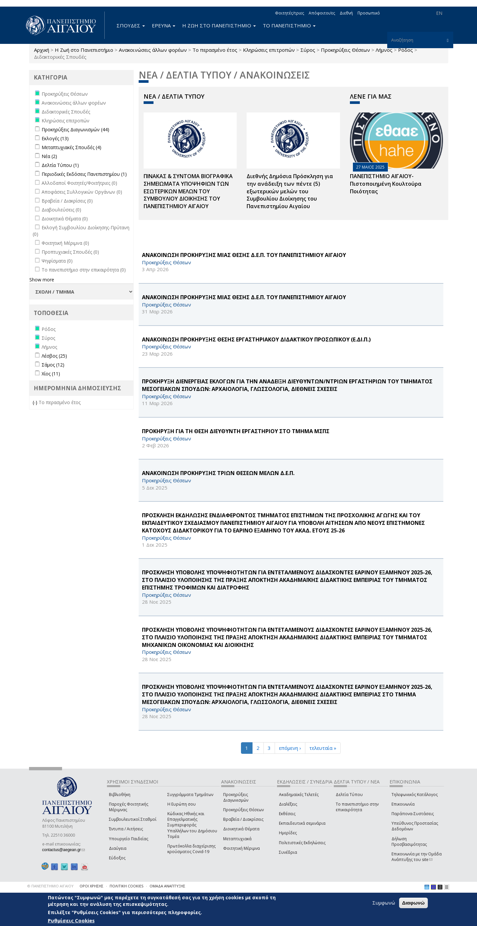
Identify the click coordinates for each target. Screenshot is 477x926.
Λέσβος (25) (54, 356)
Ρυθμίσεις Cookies (71, 920)
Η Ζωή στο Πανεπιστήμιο (84, 50)
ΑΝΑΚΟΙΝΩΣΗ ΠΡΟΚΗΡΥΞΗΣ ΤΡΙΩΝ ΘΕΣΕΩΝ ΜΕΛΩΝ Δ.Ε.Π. (218, 473)
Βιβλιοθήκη (119, 794)
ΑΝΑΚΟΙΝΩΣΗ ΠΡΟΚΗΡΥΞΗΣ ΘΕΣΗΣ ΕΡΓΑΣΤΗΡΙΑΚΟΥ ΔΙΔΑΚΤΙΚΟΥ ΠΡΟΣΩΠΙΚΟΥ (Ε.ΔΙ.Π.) (256, 339)
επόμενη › (290, 748)
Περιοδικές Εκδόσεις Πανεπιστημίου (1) (84, 174)
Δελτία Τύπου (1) (60, 165)
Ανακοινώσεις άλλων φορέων (153, 50)
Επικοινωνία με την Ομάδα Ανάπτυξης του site (417, 856)
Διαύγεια (117, 848)
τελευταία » (322, 748)
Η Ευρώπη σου (181, 804)
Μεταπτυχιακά (237, 839)
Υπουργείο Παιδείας (128, 839)
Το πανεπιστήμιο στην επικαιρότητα (357, 807)
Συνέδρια (288, 852)
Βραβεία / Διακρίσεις (243, 819)
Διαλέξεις (288, 804)
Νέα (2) (49, 156)
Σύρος (307, 50)
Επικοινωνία (403, 804)
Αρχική (41, 50)
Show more (41, 279)
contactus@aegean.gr (63, 849)
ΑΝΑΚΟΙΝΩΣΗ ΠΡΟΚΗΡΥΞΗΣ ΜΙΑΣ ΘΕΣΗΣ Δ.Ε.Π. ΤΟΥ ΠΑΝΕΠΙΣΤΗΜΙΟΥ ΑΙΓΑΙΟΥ (244, 255)
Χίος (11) (51, 373)
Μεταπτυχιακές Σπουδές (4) (71, 147)
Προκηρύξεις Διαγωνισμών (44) (75, 129)
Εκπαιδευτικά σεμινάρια (302, 823)
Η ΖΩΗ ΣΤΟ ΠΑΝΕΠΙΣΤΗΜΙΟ (219, 25)
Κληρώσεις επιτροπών (269, 50)
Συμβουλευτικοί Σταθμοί (132, 819)
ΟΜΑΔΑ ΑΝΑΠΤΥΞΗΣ (167, 885)
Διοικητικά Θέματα (241, 829)
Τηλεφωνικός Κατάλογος (415, 794)
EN (439, 13)
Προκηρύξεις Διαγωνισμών (235, 797)
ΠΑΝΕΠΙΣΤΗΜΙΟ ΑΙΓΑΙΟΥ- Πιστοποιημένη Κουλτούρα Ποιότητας (386, 184)
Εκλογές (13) (55, 138)
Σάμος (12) (53, 365)
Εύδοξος (117, 858)
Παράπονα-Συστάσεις (413, 813)
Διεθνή (346, 13)
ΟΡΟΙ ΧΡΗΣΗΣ (91, 885)
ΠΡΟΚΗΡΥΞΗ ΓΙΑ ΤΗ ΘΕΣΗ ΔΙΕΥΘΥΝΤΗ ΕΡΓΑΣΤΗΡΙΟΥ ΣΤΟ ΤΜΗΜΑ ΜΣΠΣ (235, 431)
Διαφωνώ (413, 903)
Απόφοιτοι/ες (322, 13)
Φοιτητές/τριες (289, 13)
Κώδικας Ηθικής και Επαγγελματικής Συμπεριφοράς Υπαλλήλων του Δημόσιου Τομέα (192, 825)
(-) (36, 402)
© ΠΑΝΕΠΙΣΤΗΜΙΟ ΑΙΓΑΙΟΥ (50, 885)
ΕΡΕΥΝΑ (163, 25)
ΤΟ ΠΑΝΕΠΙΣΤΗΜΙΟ (289, 25)
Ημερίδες (288, 833)
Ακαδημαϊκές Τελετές (299, 794)
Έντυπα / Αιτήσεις (126, 829)
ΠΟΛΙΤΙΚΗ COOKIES (126, 885)
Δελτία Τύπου (349, 794)
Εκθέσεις (287, 813)
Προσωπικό (369, 13)
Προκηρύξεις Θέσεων (345, 50)
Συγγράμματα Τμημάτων (190, 794)
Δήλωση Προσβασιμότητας (409, 841)
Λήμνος (384, 50)
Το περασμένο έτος (214, 50)
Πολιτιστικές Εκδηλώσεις (302, 843)
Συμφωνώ (383, 902)
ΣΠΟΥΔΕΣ (131, 25)
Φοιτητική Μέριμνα (241, 848)
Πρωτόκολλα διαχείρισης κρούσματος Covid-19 (191, 848)
